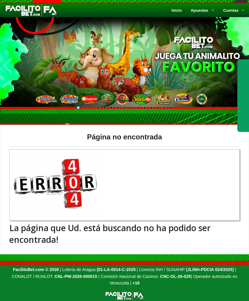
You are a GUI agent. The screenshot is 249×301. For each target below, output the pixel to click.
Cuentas (231, 10)
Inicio (176, 10)
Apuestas (199, 10)
